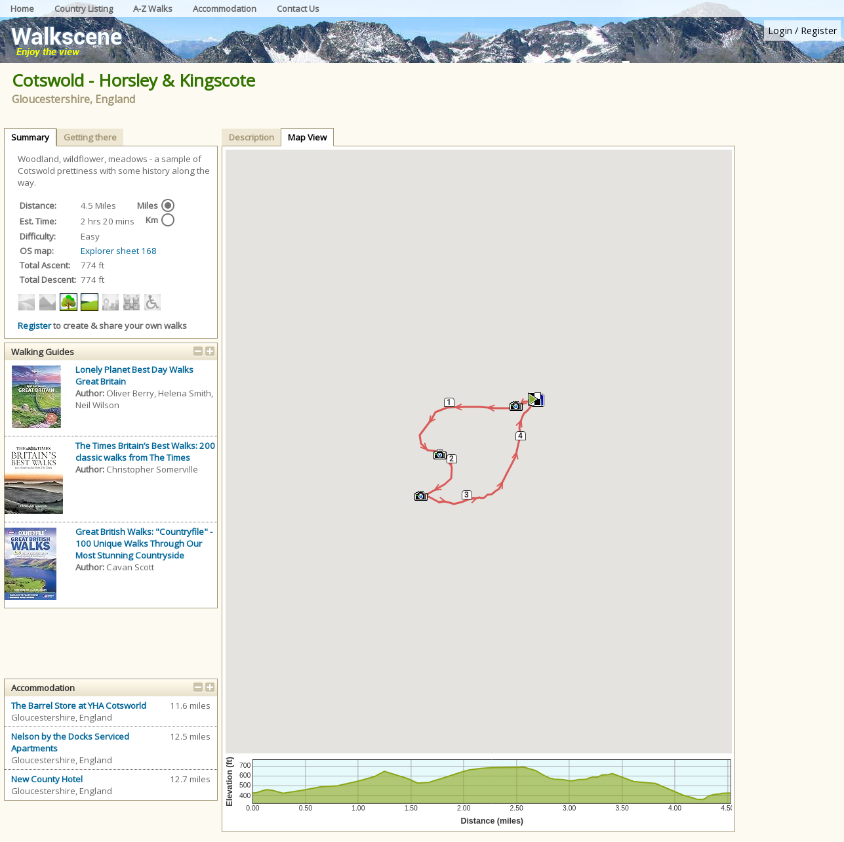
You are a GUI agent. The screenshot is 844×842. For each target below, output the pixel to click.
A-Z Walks (152, 8)
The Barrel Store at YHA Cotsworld (78, 705)
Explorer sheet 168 (119, 251)
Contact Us (298, 8)
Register (819, 30)
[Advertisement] (791, 331)
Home (22, 8)
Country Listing (83, 8)
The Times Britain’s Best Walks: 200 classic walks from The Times (145, 451)
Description (251, 137)
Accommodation (224, 8)
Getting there (90, 137)
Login (780, 30)
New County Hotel (47, 779)
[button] (516, 406)
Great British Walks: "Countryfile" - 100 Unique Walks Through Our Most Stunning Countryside (143, 543)
